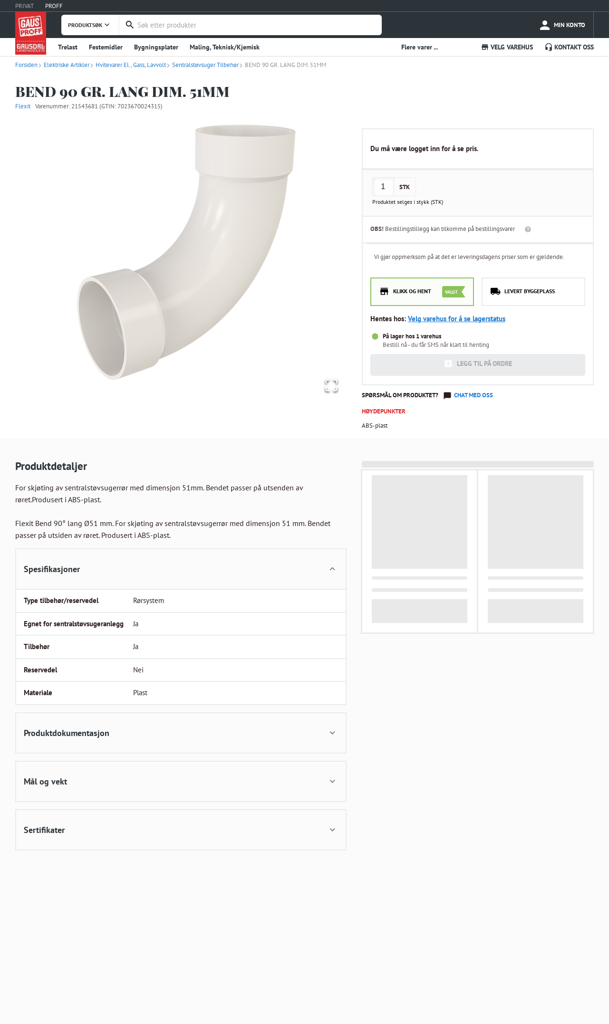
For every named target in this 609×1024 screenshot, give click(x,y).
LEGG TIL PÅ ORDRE (478, 363)
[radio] (422, 292)
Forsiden (26, 65)
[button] (181, 259)
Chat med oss (473, 395)
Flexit (22, 106)
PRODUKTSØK (90, 24)
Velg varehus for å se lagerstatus (456, 318)
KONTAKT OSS (569, 47)
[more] (562, 25)
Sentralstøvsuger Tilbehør (202, 65)
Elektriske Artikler (63, 65)
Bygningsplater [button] (156, 47)
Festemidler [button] (106, 47)
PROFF (54, 6)
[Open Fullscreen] (330, 384)
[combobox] (257, 25)
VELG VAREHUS (507, 47)
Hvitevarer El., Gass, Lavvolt (127, 65)
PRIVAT (24, 6)
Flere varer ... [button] (419, 47)
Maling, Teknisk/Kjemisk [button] (225, 47)
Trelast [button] (67, 47)
